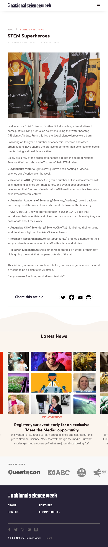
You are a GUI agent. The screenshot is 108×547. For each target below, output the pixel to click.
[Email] (80, 297)
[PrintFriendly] (89, 297)
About (12, 505)
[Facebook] (72, 297)
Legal (49, 538)
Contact (14, 512)
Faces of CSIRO (67, 211)
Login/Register (49, 512)
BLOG (11, 30)
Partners (46, 505)
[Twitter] (63, 297)
